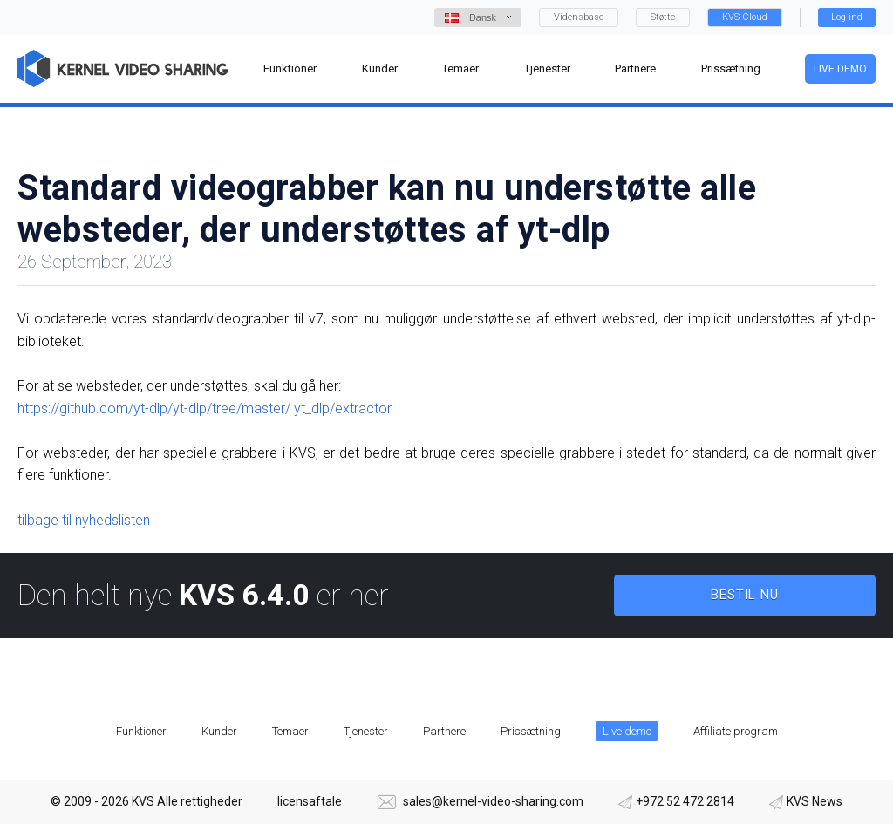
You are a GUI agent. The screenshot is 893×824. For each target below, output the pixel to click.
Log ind (846, 17)
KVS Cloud (744, 17)
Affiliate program (735, 731)
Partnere (444, 731)
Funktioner (141, 731)
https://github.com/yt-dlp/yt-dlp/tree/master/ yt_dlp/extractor (204, 408)
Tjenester (366, 731)
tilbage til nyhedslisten (83, 520)
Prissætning (531, 731)
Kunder (219, 731)
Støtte (663, 17)
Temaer (290, 731)
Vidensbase (578, 17)
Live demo (840, 69)
